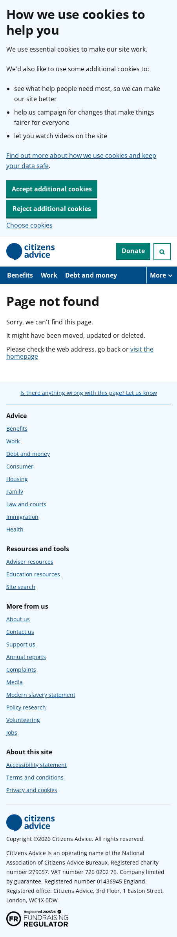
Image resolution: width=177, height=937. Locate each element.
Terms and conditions (35, 777)
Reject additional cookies (52, 208)
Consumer (19, 466)
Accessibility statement (36, 764)
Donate (133, 250)
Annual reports (26, 657)
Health (15, 529)
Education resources (33, 574)
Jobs (11, 732)
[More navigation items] (161, 275)
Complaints (21, 669)
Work (49, 275)
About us (18, 619)
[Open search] (162, 251)
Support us (20, 644)
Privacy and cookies (31, 790)
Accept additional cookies (52, 189)
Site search (20, 587)
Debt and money (91, 275)
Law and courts (26, 504)
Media (14, 682)
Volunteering (23, 720)
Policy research (26, 707)
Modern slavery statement (40, 694)
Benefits (20, 275)
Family (14, 491)
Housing (17, 479)
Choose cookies (29, 225)
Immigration (22, 516)
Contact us (20, 631)
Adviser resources (29, 561)
